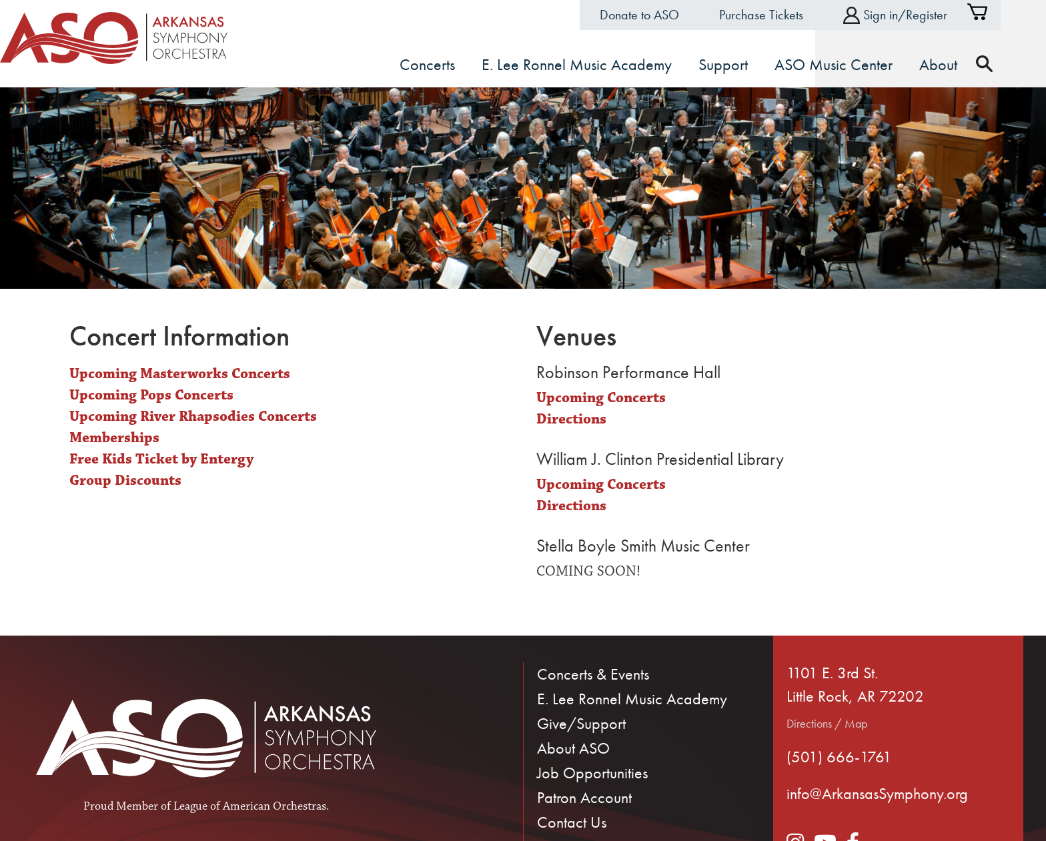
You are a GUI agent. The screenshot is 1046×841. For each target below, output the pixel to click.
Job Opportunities (592, 771)
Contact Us (571, 820)
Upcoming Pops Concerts (151, 394)
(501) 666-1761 (839, 756)
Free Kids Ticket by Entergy (161, 459)
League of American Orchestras (249, 805)
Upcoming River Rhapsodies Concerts (193, 416)
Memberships (114, 437)
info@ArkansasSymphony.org (877, 792)
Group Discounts (125, 479)
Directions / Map (827, 722)
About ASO (573, 746)
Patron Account (584, 796)
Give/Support (581, 722)
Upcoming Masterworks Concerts (179, 373)
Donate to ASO (662, 14)
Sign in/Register (918, 15)
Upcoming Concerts (601, 397)
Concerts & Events (593, 672)
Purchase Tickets (784, 14)
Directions (571, 418)
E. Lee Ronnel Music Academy (632, 697)
